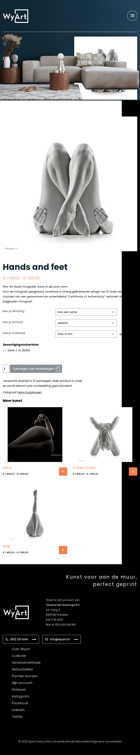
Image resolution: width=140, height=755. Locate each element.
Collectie (19, 655)
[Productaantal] (6, 369)
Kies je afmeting (13, 311)
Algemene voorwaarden (107, 741)
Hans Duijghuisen (30, 392)
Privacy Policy (44, 741)
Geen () (18, 350)
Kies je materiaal (14, 333)
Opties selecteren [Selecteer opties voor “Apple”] (63, 471)
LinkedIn (18, 710)
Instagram (20, 696)
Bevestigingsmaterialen (21, 345)
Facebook (20, 703)
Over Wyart (21, 649)
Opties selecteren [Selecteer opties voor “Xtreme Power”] (133, 471)
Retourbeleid (22, 669)
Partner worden (25, 676)
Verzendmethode (26, 662)
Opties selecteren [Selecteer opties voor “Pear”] (63, 550)
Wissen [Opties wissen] (124, 334)
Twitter (17, 716)
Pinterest (19, 689)
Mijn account (22, 683)
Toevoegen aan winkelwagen (33, 369)
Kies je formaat (13, 322)
